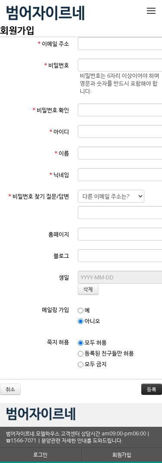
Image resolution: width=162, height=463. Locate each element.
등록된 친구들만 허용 (106, 353)
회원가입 (121, 454)
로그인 (40, 454)
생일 (64, 277)
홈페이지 (58, 234)
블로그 (61, 256)
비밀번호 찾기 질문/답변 (38, 196)
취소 (10, 389)
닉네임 (59, 174)
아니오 (89, 321)
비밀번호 (56, 65)
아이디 (59, 131)
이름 (61, 153)
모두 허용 (92, 342)
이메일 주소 (53, 43)
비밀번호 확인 (50, 110)
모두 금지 (92, 364)
